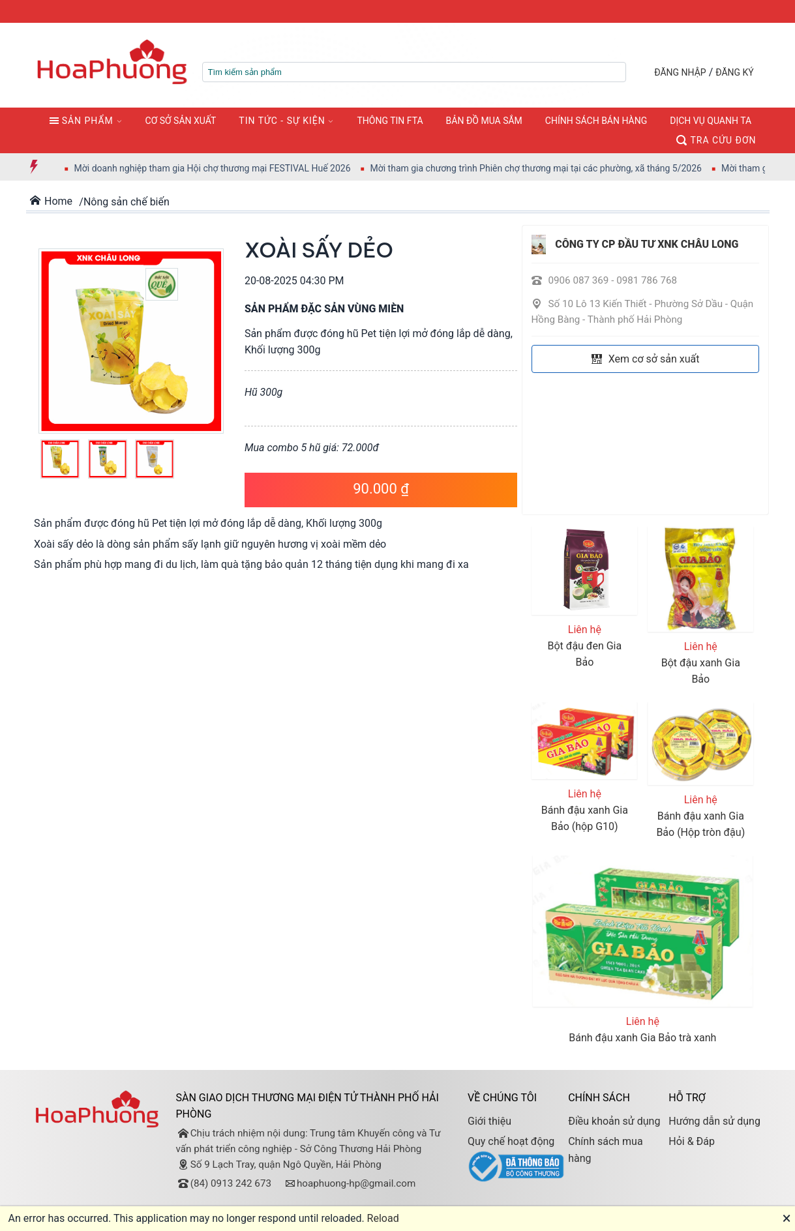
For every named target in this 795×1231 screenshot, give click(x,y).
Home (51, 201)
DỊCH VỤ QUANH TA (710, 120)
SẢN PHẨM (81, 120)
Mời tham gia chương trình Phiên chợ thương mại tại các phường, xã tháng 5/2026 (550, 168)
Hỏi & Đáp (691, 1141)
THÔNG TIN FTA (390, 120)
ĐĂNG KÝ (734, 72)
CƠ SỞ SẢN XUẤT (181, 120)
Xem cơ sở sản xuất (646, 359)
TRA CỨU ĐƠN (716, 140)
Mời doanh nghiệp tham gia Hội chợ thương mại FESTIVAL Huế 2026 (227, 168)
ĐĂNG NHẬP (680, 72)
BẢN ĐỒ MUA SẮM (484, 120)
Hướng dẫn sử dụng (714, 1121)
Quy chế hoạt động (511, 1141)
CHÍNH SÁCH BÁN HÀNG (596, 120)
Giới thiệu (489, 1121)
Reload (383, 1218)
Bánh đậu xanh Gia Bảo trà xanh (642, 1037)
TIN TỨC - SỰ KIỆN (282, 120)
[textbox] (414, 72)
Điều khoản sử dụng (614, 1121)
